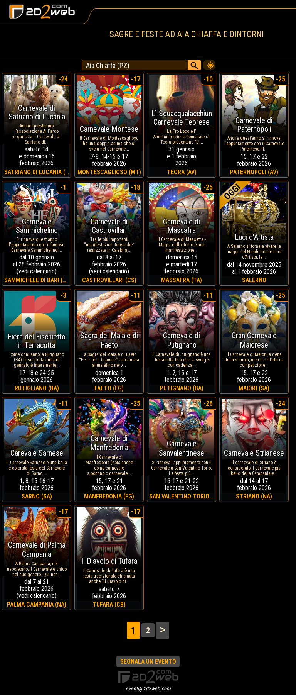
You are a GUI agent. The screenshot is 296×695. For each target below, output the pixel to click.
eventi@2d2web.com (148, 688)
